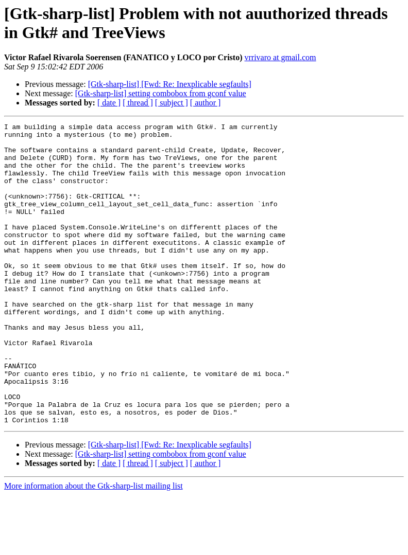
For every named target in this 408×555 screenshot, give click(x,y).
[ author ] (205, 102)
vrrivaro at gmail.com (280, 57)
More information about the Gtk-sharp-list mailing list (93, 546)
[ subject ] (171, 102)
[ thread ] (138, 102)
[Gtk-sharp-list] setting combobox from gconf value (160, 93)
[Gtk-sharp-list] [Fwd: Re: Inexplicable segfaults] (169, 84)
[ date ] (109, 102)
